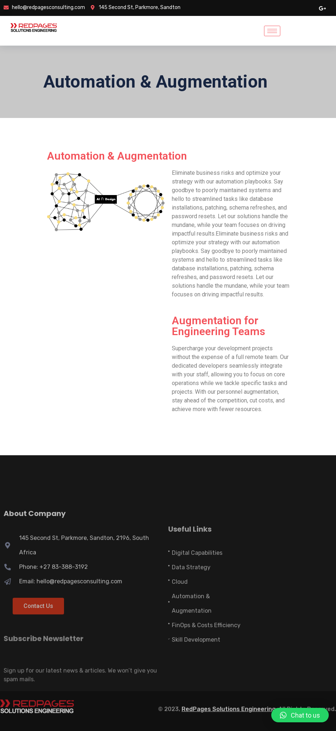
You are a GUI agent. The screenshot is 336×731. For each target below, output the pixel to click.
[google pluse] (322, 8)
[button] (300, 715)
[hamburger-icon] (272, 31)
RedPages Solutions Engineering (229, 705)
